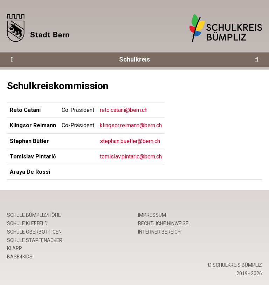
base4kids (20, 256)
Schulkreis (134, 59)
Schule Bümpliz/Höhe (34, 215)
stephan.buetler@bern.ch (130, 141)
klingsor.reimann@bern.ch (131, 125)
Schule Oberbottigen (34, 232)
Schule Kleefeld (27, 223)
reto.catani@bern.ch (123, 110)
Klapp (14, 248)
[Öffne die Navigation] (12, 59)
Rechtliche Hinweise (163, 223)
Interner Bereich (159, 232)
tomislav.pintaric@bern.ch (131, 156)
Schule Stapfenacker (34, 240)
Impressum (152, 215)
